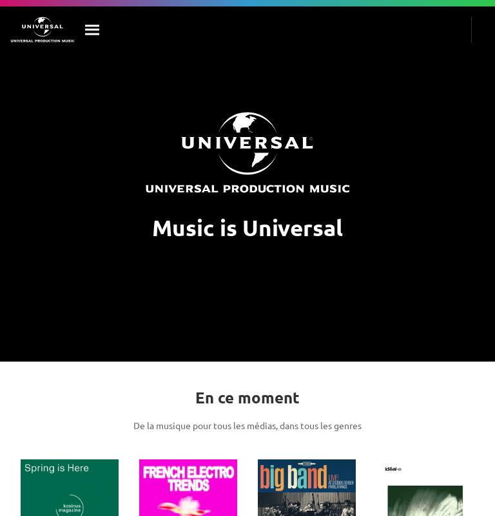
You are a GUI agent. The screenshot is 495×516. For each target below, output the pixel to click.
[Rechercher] (93, 29)
